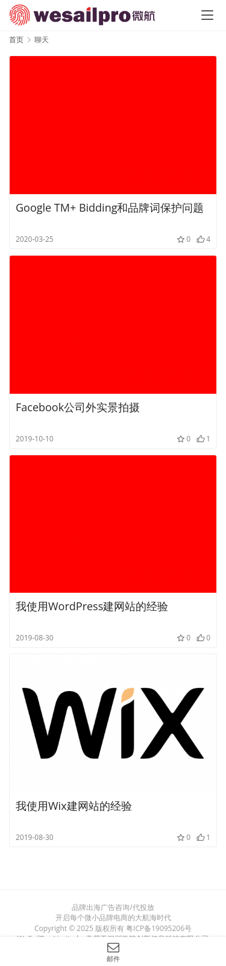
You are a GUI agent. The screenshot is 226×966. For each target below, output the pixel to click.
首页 (16, 39)
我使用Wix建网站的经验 (74, 805)
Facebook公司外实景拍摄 (78, 407)
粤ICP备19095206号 (159, 928)
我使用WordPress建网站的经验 (92, 606)
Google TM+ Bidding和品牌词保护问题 (110, 207)
